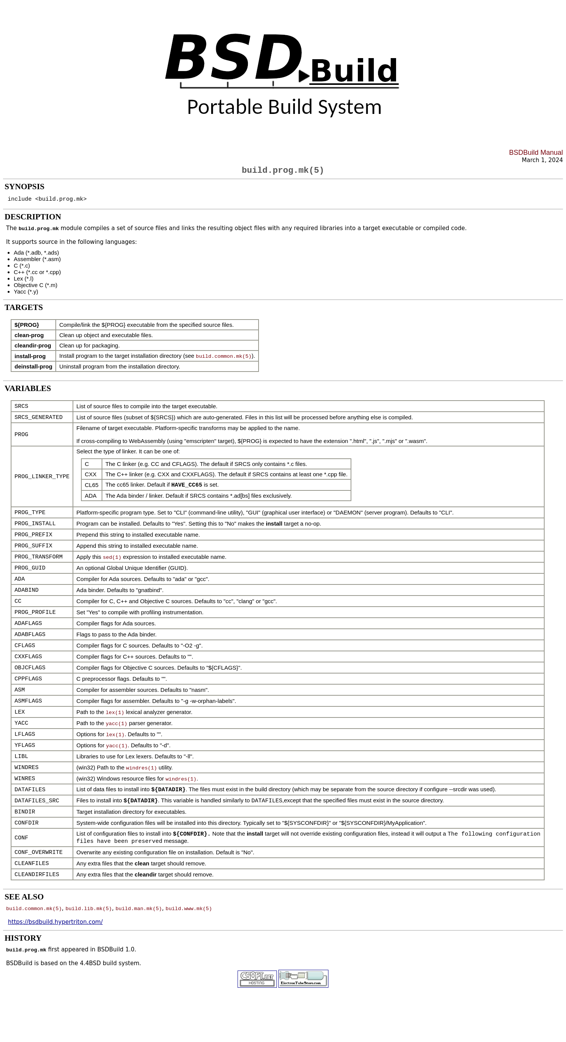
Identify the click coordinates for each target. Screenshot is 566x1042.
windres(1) (141, 780)
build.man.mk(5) (138, 925)
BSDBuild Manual (536, 152)
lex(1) (115, 723)
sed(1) (112, 562)
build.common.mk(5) (224, 358)
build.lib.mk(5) (88, 925)
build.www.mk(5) (188, 925)
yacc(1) (117, 734)
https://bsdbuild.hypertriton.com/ (55, 939)
